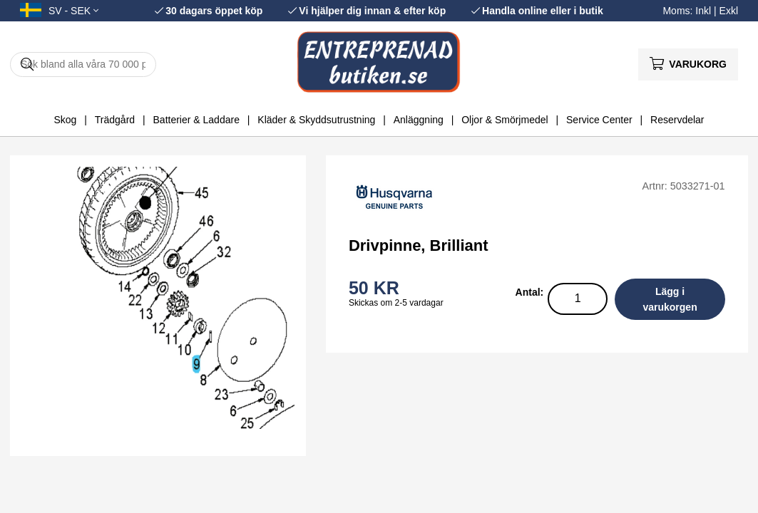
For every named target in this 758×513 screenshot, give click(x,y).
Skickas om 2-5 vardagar (396, 303)
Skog (64, 119)
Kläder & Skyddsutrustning (316, 119)
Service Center (599, 119)
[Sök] (83, 64)
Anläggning (419, 119)
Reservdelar (677, 119)
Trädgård (115, 119)
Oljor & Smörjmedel (504, 119)
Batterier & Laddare (196, 119)
